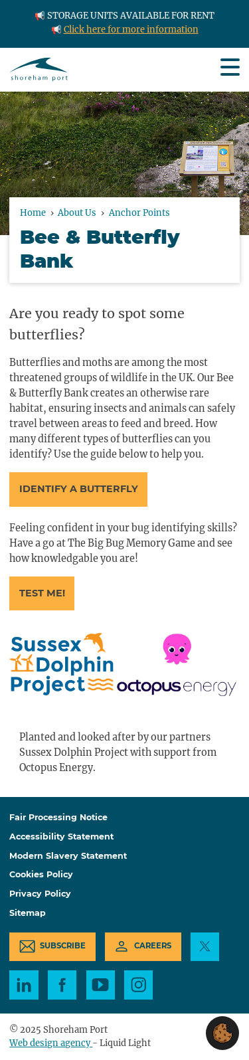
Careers (152, 945)
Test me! (42, 593)
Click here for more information (131, 29)
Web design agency (50, 1043)
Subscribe (63, 945)
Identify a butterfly (78, 489)
